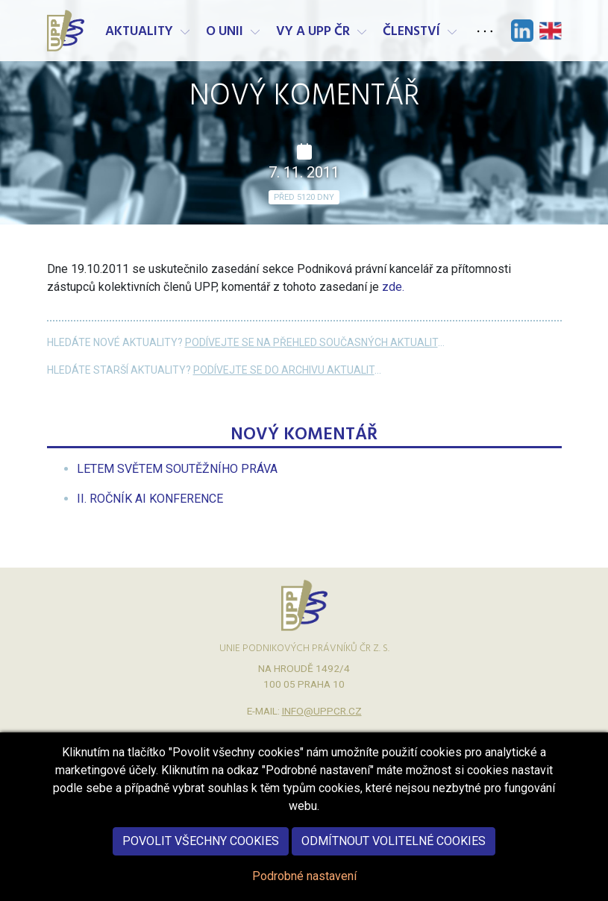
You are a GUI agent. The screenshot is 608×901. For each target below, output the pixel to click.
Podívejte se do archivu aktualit (283, 370)
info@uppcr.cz (322, 711)
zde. (393, 287)
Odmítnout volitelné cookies (393, 860)
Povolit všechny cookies (200, 860)
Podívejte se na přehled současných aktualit (311, 342)
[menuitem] (177, 469)
